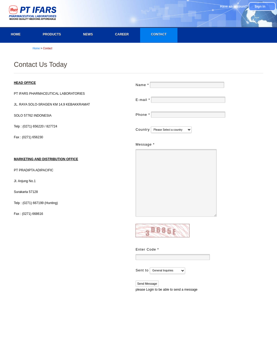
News (88, 34)
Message (145, 144)
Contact (159, 34)
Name (142, 85)
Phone (143, 115)
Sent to (143, 270)
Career (122, 34)
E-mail (143, 100)
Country (143, 129)
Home (16, 34)
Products (52, 34)
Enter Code (147, 249)
